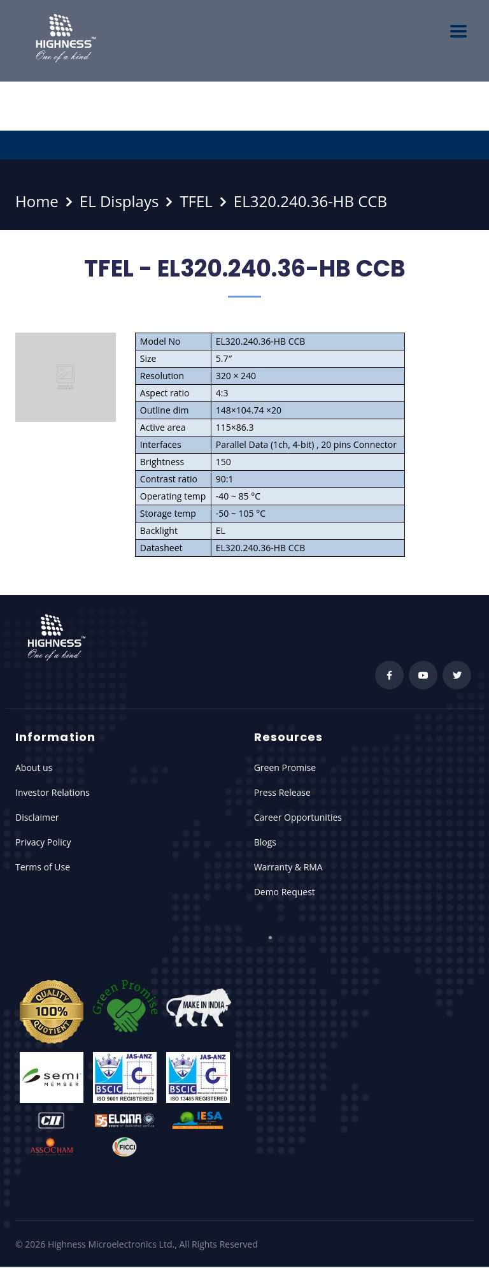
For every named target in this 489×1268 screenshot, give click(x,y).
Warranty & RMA (288, 867)
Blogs (265, 842)
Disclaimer (37, 817)
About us (33, 767)
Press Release (282, 792)
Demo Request (284, 892)
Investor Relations (52, 792)
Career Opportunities (298, 817)
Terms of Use (42, 867)
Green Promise (285, 767)
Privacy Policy (43, 842)
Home (37, 201)
